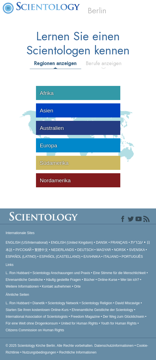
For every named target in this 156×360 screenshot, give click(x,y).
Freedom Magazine (85, 317)
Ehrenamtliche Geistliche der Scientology (102, 310)
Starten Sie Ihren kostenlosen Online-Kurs (37, 310)
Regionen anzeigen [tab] (55, 63)
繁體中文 (41, 250)
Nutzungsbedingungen (39, 352)
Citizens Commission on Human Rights (35, 330)
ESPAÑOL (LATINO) (21, 257)
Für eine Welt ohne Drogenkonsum (32, 323)
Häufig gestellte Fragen (63, 280)
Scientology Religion (97, 303)
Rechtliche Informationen (78, 352)
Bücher (89, 280)
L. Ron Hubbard (18, 273)
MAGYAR (103, 250)
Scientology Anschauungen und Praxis (61, 273)
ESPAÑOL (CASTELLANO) (59, 257)
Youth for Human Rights (119, 323)
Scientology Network (63, 303)
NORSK (120, 250)
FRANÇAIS (119, 243)
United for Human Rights (80, 323)
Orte (77, 286)
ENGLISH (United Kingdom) (72, 243)
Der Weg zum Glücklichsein (123, 317)
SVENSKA (137, 250)
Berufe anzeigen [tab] (103, 63)
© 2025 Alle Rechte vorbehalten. (50, 346)
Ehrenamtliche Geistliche (24, 280)
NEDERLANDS (62, 250)
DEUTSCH (85, 250)
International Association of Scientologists (37, 317)
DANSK (101, 243)
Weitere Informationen (22, 286)
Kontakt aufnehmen (56, 286)
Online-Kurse (108, 280)
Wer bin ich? (129, 280)
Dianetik (39, 303)
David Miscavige (127, 303)
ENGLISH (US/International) (27, 243)
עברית (137, 242)
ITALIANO (111, 257)
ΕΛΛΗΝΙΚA (91, 257)
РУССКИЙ (23, 250)
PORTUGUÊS (132, 257)
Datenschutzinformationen (114, 346)
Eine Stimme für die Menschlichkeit (119, 273)
